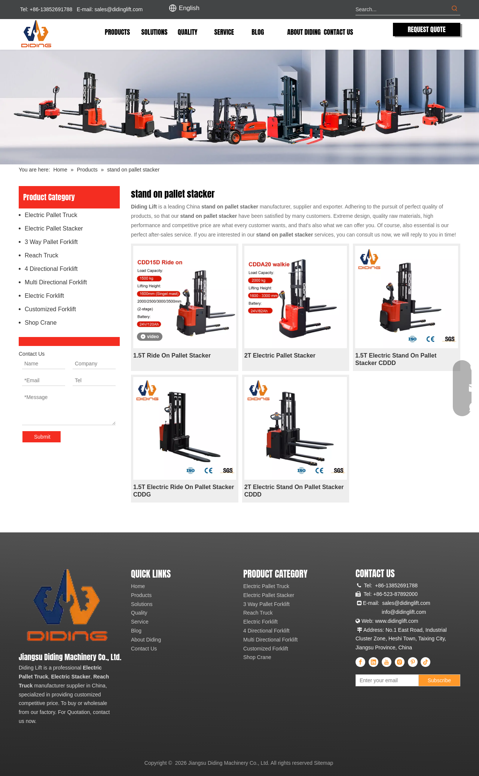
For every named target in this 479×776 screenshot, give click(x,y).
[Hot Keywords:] (454, 9)
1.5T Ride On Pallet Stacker (172, 355)
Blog (136, 631)
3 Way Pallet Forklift (51, 242)
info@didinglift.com (404, 612)
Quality (139, 613)
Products (141, 595)
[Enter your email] (388, 680)
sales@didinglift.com (119, 9)
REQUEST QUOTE (426, 29)
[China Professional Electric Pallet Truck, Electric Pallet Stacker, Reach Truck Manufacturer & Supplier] (66, 606)
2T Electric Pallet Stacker (279, 355)
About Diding (146, 640)
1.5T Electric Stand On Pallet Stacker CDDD (395, 359)
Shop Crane (41, 322)
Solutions (142, 604)
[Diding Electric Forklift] (239, 107)
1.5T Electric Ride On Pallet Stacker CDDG (183, 491)
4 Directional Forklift (51, 269)
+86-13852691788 (396, 585)
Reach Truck (41, 255)
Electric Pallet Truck (51, 215)
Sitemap (323, 763)
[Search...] (402, 9)
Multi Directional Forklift (56, 282)
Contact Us (144, 649)
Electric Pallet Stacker (54, 228)
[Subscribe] (439, 680)
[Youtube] (386, 662)
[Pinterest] (413, 662)
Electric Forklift (44, 296)
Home (138, 586)
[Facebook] (360, 662)
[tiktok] (425, 662)
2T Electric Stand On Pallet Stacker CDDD (294, 491)
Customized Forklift (50, 309)
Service (140, 622)
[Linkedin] (373, 662)
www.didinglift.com (396, 621)
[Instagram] (400, 662)
